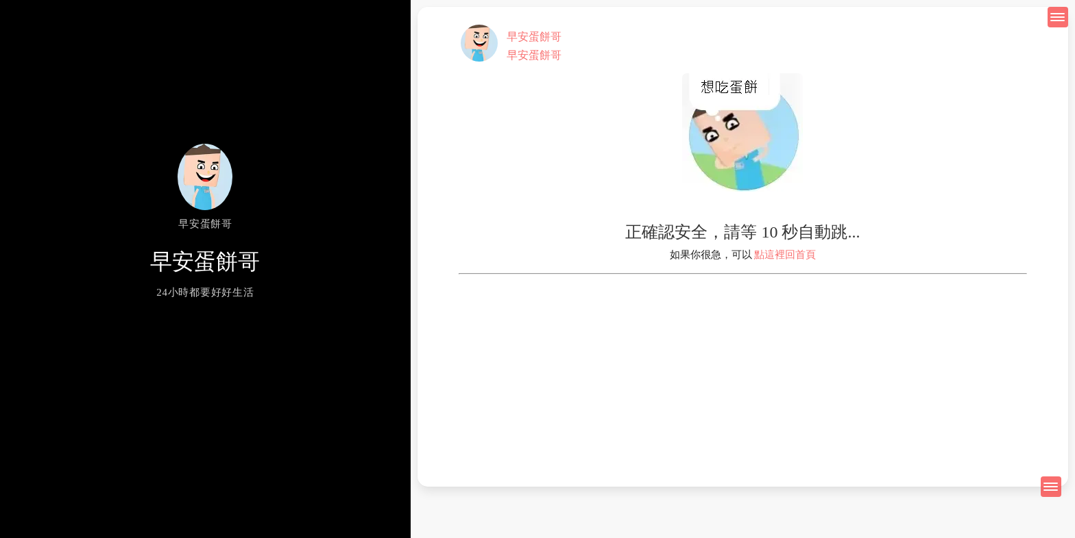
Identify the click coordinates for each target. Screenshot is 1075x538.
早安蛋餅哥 (534, 36)
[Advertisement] (743, 370)
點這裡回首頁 (785, 254)
